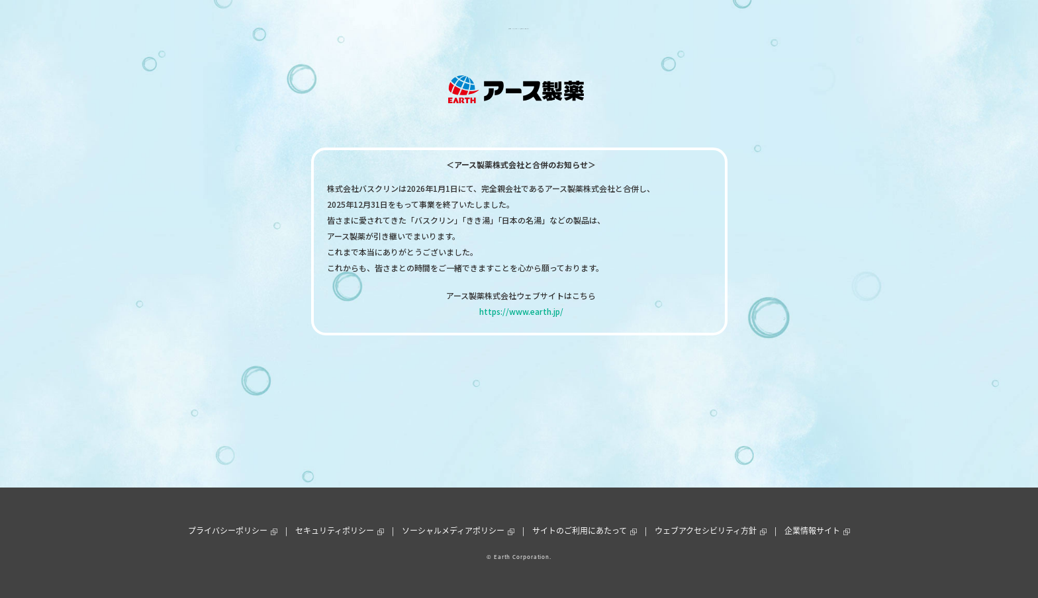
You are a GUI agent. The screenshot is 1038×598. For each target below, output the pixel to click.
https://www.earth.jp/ (521, 311)
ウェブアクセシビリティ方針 (706, 530)
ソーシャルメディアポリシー (453, 530)
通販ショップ (625, 28)
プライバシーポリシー (227, 530)
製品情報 (400, 28)
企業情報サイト (812, 530)
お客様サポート (557, 28)
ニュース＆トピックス (472, 28)
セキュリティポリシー (334, 530)
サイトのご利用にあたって (579, 530)
